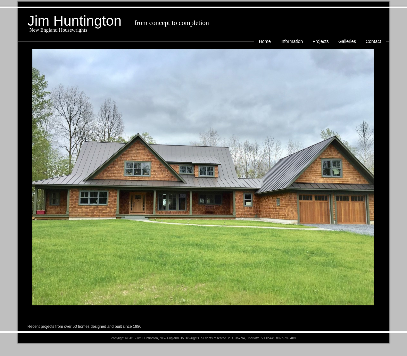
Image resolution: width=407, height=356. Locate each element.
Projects (320, 41)
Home (265, 41)
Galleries (347, 41)
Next (381, 178)
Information (291, 41)
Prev (26, 178)
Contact (373, 41)
